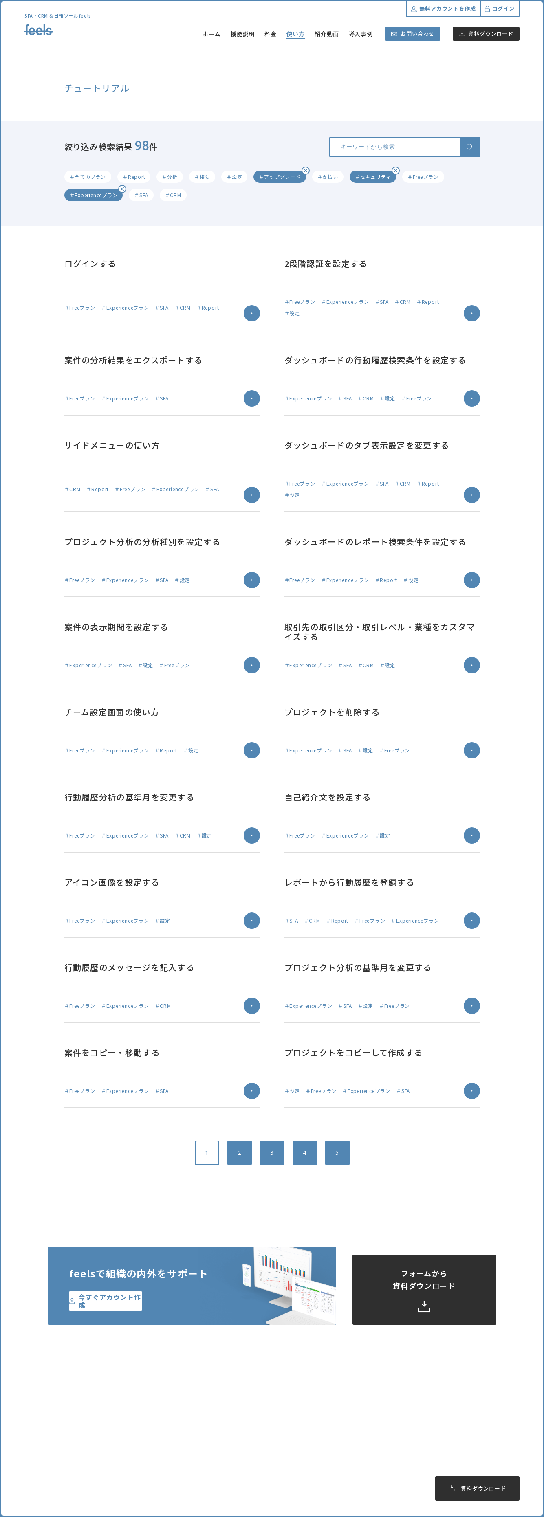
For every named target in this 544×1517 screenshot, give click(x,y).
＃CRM (173, 194)
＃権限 (202, 176)
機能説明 (243, 34)
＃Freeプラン (422, 176)
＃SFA (141, 194)
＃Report (134, 176)
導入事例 (361, 34)
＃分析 (169, 176)
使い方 (295, 34)
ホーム (212, 34)
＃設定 (234, 176)
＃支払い (327, 176)
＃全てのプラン (88, 176)
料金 (270, 34)
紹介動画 (327, 34)
